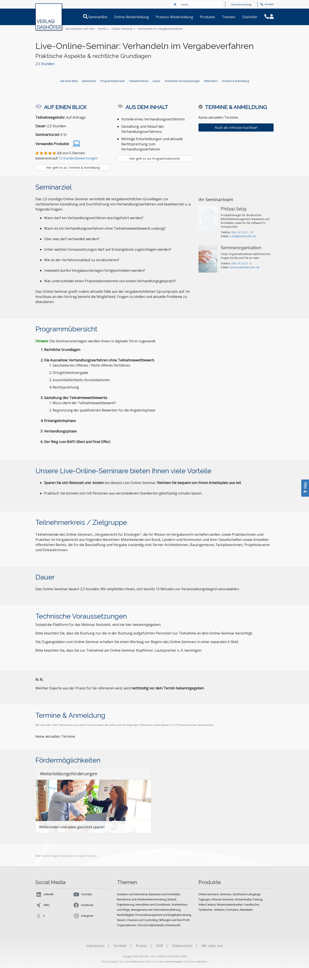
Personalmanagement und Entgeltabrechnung (163, 915)
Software (219, 910)
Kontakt (267, 4)
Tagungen (204, 899)
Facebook (83, 905)
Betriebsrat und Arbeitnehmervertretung (141, 899)
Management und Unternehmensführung (155, 910)
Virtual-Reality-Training (248, 899)
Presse (141, 945)
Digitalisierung (125, 904)
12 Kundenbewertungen (78, 158)
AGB (159, 945)
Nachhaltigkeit (125, 915)
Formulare (232, 910)
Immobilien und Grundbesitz (153, 904)
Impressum (95, 945)
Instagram (83, 915)
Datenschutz (182, 945)
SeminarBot (102, 17)
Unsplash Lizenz (85, 856)
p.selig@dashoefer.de (242, 236)
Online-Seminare (208, 894)
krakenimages (50, 856)
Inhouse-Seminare (223, 899)
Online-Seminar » (123, 29)
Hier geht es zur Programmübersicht (154, 158)
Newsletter (246, 910)
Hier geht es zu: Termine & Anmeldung (73, 167)
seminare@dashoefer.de (244, 267)
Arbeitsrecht (172, 925)
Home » (103, 29)
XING (42, 905)
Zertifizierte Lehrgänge (246, 894)
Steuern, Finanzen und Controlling (137, 920)
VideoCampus (207, 904)
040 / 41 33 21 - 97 (242, 232)
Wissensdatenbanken (230, 904)
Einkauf (172, 899)
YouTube (82, 894)
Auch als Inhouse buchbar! (236, 127)
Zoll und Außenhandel (150, 925)
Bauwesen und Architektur (164, 894)
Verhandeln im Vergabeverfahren (160, 29)
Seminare (225, 894)
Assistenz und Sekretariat (132, 894)
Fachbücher (205, 910)
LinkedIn (44, 894)
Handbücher (251, 904)
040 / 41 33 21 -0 (241, 263)
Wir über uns (212, 945)
